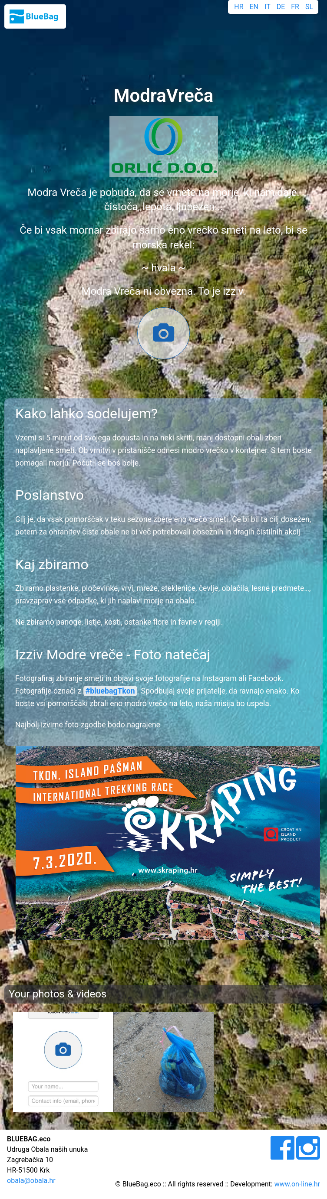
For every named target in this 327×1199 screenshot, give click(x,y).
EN (254, 7)
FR (295, 7)
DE (281, 7)
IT (267, 7)
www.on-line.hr (297, 1184)
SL (309, 7)
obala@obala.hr (31, 1180)
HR (238, 7)
